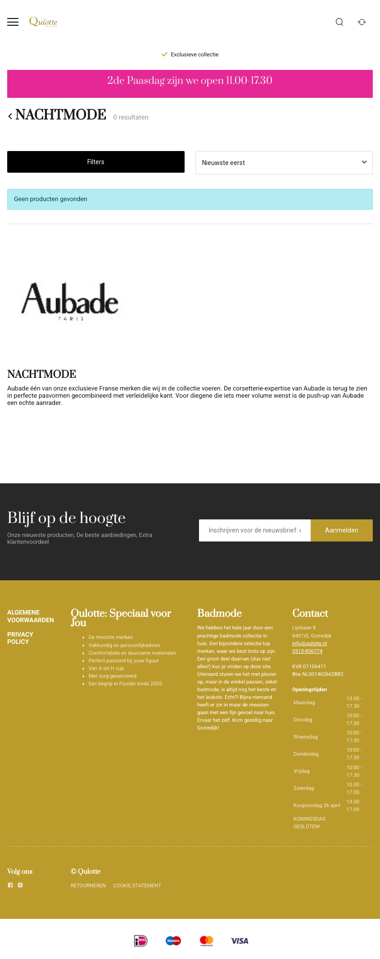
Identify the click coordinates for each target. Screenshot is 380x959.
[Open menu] (12, 22)
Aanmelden (341, 530)
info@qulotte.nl (309, 643)
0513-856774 (307, 651)
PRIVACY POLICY (20, 638)
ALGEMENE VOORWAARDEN (30, 616)
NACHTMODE (56, 116)
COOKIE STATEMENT (137, 885)
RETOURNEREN (88, 885)
